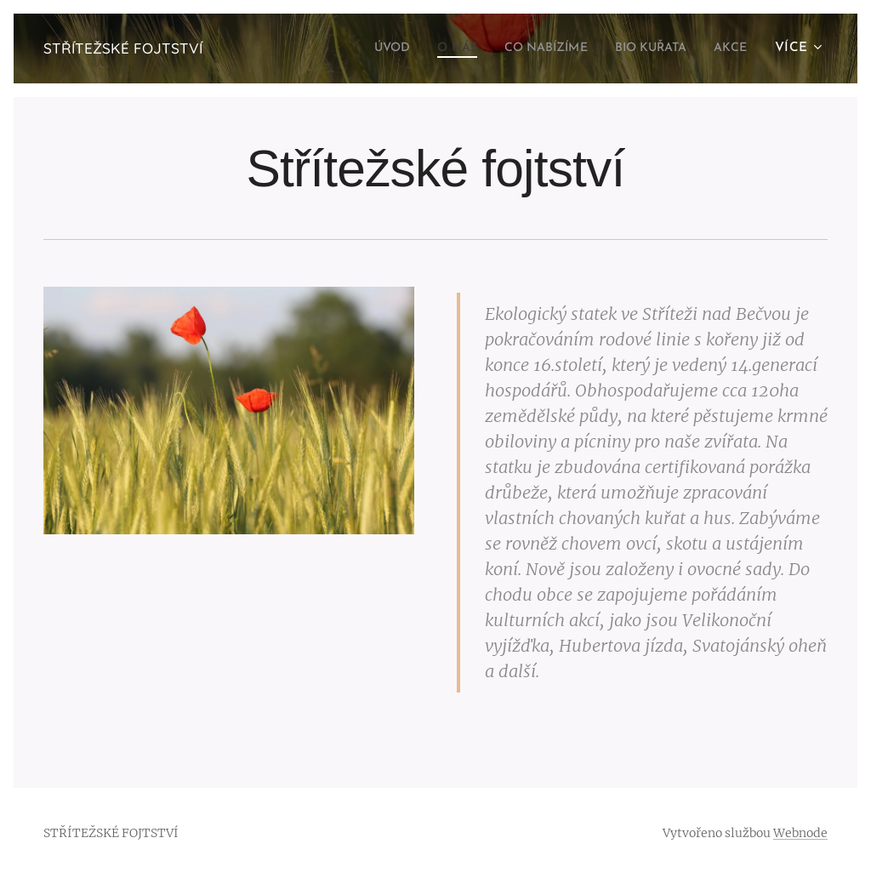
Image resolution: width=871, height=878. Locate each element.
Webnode (800, 833)
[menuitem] (358, 48)
